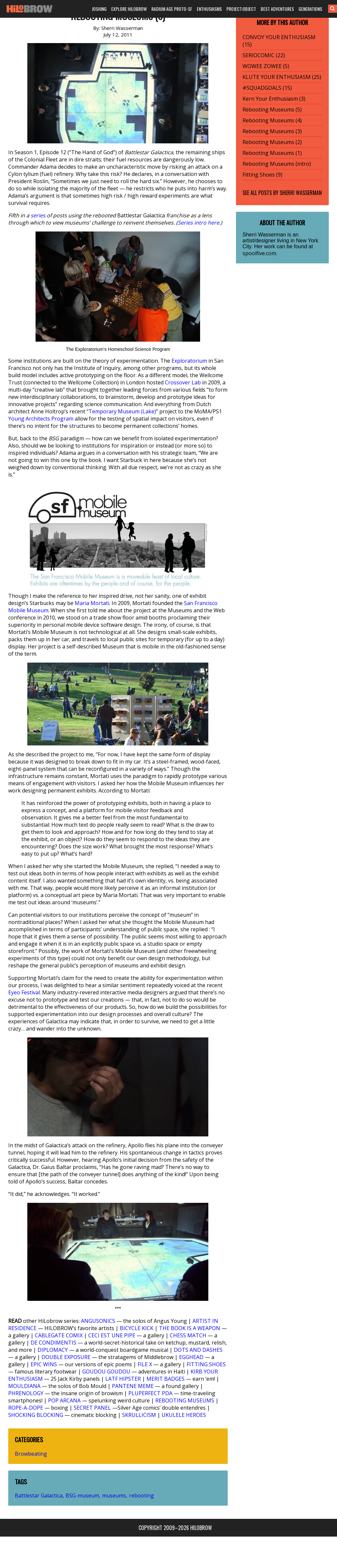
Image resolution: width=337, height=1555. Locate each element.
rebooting (141, 1495)
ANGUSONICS (98, 1320)
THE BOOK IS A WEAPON (189, 1328)
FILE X (145, 1364)
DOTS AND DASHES (198, 1349)
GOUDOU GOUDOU (106, 1371)
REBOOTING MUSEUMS (184, 1400)
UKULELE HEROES (184, 1415)
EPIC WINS (44, 1364)
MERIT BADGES (165, 1378)
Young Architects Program (40, 418)
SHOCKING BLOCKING (35, 1415)
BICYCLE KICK (136, 1328)
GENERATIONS (310, 8)
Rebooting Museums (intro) (277, 163)
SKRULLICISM (139, 1415)
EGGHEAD (191, 1357)
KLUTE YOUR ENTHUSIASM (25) (282, 77)
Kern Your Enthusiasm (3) (274, 98)
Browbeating (31, 1453)
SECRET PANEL (92, 1407)
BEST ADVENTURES (277, 8)
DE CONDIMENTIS (53, 1342)
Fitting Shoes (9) (262, 174)
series (38, 215)
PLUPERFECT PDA (150, 1393)
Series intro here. (199, 222)
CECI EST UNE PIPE (111, 1335)
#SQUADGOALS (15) (267, 87)
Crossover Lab (183, 382)
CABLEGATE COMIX (59, 1335)
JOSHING (99, 8)
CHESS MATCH (188, 1335)
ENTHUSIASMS (209, 8)
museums (114, 1495)
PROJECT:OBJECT (241, 8)
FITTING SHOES (206, 1364)
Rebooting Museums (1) (272, 153)
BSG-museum (82, 1495)
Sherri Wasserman (301, 193)
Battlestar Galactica (39, 1495)
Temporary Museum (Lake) (122, 411)
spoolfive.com (259, 253)
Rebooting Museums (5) (272, 109)
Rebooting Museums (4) (272, 120)
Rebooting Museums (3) (272, 131)
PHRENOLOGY (25, 1393)
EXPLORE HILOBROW (129, 8)
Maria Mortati (92, 603)
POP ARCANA (64, 1400)
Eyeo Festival (24, 992)
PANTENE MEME (133, 1386)
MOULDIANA (24, 1386)
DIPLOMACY (53, 1349)
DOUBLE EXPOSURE (66, 1357)
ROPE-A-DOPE (25, 1407)
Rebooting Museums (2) (272, 142)
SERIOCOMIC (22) (264, 55)
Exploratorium (189, 360)
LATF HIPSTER (123, 1378)
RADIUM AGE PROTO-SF (171, 8)
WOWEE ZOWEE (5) (266, 66)
